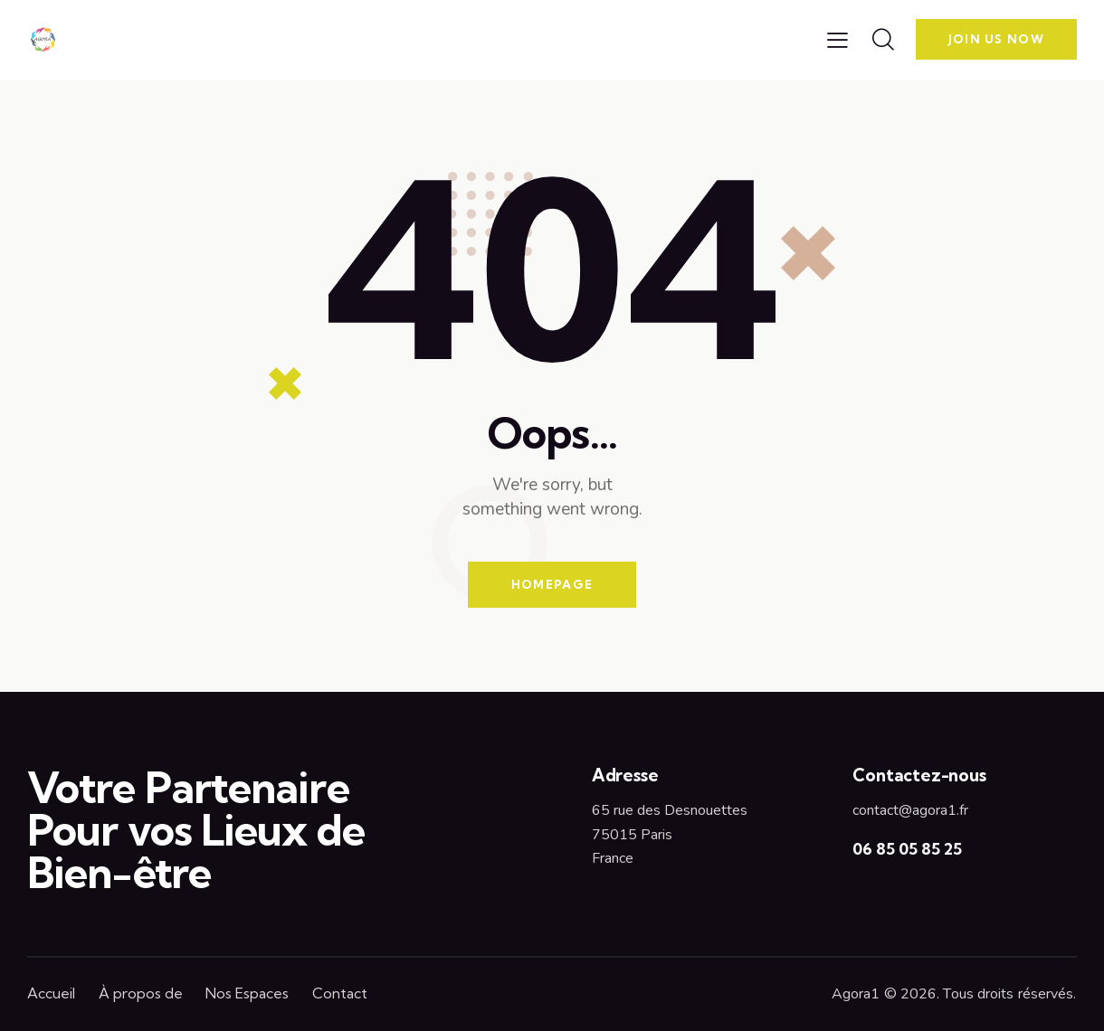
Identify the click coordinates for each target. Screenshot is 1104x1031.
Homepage (552, 584)
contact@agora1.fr (910, 810)
